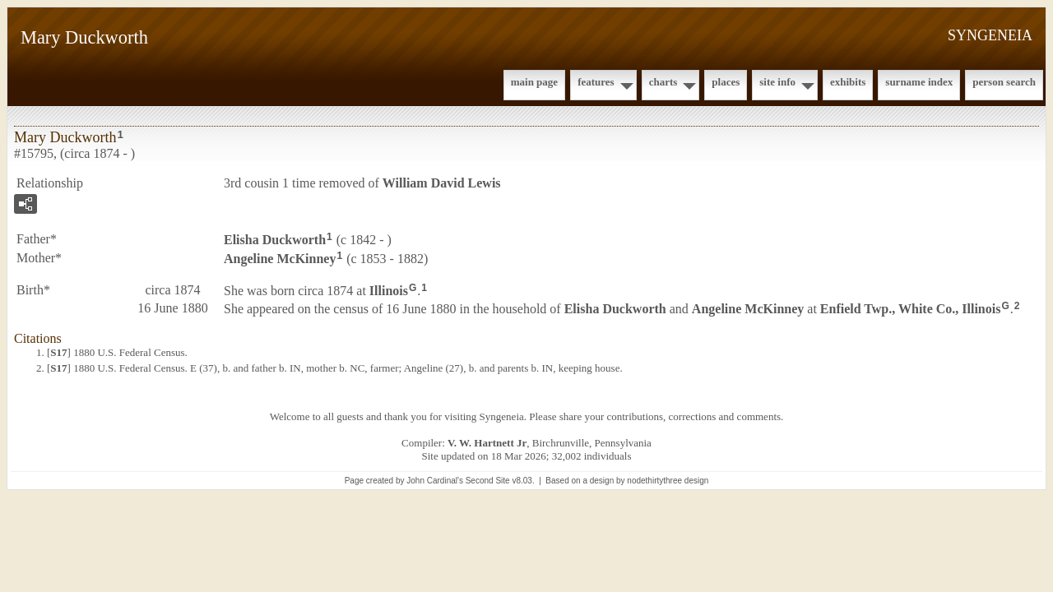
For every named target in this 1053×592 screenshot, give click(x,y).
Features (596, 82)
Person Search (1004, 82)
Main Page (534, 82)
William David (442, 183)
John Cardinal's (434, 480)
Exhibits (847, 82)
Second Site (488, 480)
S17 (58, 352)
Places (726, 82)
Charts (663, 82)
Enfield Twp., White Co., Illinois (910, 309)
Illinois (388, 290)
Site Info (777, 82)
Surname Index (919, 82)
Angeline (280, 259)
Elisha (275, 240)
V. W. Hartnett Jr (487, 443)
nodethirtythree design (667, 480)
